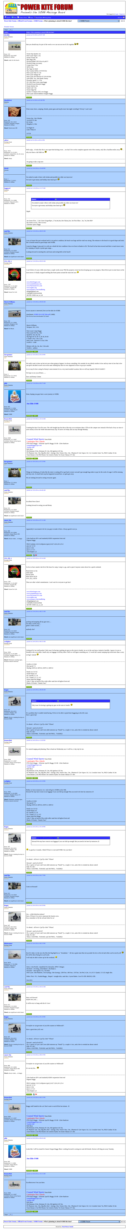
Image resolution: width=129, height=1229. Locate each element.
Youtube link (30, 447)
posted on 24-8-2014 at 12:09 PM (36, 740)
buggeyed (7, 188)
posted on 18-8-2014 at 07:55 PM (36, 461)
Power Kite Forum (10, 21)
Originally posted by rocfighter (48, 701)
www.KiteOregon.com (33, 282)
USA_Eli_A (8, 261)
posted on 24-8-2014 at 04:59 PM (36, 905)
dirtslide (7, 35)
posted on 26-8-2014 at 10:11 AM (36, 1173)
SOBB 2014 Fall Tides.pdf (42, 314)
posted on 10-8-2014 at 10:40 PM (36, 168)
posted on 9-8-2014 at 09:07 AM (36, 35)
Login (116, 14)
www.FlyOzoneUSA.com (34, 286)
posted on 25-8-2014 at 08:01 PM (36, 1055)
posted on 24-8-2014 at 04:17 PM (36, 875)
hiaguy (6, 690)
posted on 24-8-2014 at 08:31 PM (36, 943)
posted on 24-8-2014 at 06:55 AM (36, 641)
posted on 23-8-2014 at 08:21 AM (36, 611)
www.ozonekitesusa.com (34, 284)
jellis (5, 383)
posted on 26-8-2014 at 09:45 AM (36, 1138)
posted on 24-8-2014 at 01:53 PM (36, 781)
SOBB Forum (38, 21)
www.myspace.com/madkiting (36, 289)
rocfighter (7, 641)
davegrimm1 (8, 355)
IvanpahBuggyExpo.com (34, 445)
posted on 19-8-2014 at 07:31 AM (36, 520)
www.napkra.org (32, 288)
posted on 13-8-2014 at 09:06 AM (36, 302)
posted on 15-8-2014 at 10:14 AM (36, 419)
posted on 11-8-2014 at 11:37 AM (36, 188)
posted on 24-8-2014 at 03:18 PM (36, 826)
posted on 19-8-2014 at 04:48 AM (36, 490)
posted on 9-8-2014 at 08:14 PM (36, 140)
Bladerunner (8, 943)
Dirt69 (6, 168)
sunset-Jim (7, 520)
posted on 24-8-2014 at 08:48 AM (36, 689)
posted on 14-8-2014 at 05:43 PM (36, 354)
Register (121, 14)
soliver (6, 140)
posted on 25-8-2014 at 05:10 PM (36, 1017)
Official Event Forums (25, 21)
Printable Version (9, 26)
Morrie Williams (9, 302)
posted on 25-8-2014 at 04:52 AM (36, 986)
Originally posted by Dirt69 (46, 199)
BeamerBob (8, 419)
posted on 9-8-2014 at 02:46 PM (36, 100)
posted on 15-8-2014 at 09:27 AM (36, 383)
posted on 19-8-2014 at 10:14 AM (36, 558)
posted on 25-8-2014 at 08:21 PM (36, 1097)
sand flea (7, 231)
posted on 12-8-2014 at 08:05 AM (36, 231)
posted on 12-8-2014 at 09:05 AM (36, 261)
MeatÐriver (8, 100)
